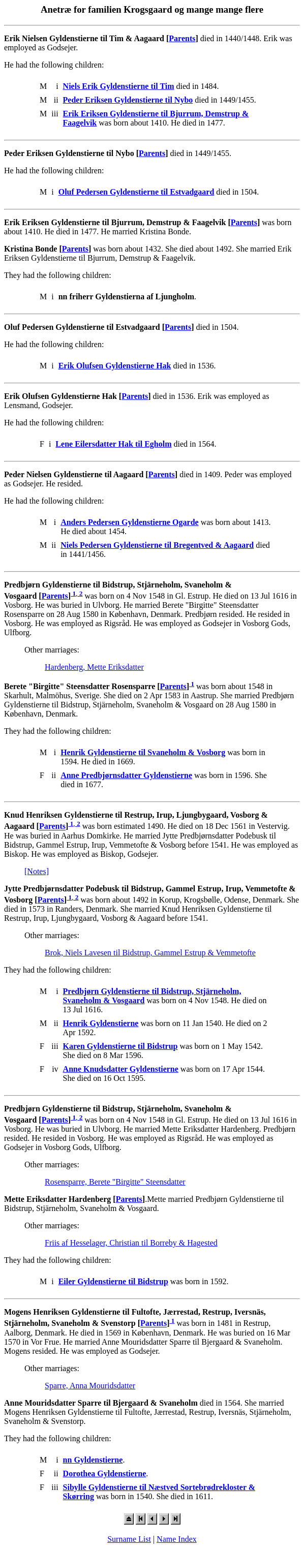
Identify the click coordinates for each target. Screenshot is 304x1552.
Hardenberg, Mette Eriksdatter (94, 667)
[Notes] (36, 871)
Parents (182, 38)
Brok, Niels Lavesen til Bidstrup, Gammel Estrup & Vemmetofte (150, 952)
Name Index (177, 1539)
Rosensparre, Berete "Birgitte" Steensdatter (115, 1181)
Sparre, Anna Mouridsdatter (90, 1385)
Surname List (129, 1539)
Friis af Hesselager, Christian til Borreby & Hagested (131, 1242)
